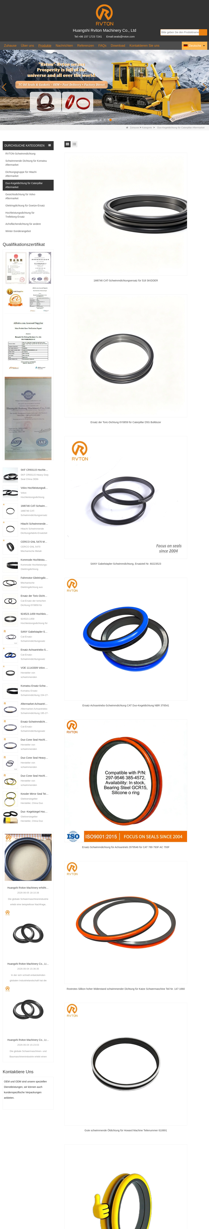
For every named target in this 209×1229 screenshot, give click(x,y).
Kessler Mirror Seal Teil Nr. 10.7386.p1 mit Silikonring (35, 793)
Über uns (27, 45)
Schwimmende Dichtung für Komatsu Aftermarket (26, 162)
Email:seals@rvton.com (120, 36)
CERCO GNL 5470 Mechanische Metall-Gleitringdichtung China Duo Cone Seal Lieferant (35, 541)
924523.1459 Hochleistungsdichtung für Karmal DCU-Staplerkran (35, 613)
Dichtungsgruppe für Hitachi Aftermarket (21, 174)
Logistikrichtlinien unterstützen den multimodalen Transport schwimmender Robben (128, 1186)
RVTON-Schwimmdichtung (20, 153)
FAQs (102, 45)
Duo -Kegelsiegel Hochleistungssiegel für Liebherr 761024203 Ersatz (35, 811)
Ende (151, 419)
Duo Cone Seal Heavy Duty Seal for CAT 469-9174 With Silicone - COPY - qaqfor (35, 757)
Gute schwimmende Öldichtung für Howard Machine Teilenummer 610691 (86, 332)
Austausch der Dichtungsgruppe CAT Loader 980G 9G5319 (135, 396)
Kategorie (147, 127)
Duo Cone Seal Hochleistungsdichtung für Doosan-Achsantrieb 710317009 (35, 739)
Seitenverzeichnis (172, 1226)
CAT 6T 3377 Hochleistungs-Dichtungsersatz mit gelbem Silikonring (184, 332)
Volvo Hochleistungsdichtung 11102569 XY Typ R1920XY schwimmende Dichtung (35, 487)
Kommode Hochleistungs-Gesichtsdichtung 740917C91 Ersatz (35, 559)
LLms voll (201, 1226)
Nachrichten (64, 45)
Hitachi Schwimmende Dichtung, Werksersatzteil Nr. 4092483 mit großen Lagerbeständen (35, 523)
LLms (189, 1226)
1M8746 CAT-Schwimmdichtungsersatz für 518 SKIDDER (35, 505)
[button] (98, 120)
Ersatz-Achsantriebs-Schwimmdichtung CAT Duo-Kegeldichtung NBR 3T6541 (35, 649)
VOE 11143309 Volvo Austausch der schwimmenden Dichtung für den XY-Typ (35, 667)
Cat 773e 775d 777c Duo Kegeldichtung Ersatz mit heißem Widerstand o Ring (135, 332)
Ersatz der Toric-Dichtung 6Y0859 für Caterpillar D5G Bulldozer (35, 595)
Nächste (139, 419)
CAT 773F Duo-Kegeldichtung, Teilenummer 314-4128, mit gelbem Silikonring (87, 396)
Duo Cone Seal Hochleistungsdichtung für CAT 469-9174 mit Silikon (35, 775)
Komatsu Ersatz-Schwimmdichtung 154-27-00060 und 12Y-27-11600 (35, 685)
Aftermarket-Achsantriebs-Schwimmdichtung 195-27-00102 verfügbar (35, 703)
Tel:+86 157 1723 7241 (88, 36)
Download (118, 45)
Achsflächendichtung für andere (23, 223)
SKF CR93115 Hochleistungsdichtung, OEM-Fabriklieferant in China (35, 469)
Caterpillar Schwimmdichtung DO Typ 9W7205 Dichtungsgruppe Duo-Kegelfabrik (184, 396)
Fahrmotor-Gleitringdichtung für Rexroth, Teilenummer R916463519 (35, 577)
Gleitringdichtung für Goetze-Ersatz (25, 205)
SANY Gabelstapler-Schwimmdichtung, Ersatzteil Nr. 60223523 (35, 631)
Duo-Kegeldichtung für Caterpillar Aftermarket (24, 185)
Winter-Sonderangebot (18, 231)
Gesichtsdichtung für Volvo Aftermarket (20, 196)
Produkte (44, 45)
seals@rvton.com (69, 1194)
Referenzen (85, 45)
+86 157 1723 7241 (70, 1182)
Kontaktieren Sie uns (144, 45)
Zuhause (10, 45)
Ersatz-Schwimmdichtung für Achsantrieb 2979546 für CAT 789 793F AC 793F (35, 721)
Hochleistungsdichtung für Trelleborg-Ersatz (19, 214)
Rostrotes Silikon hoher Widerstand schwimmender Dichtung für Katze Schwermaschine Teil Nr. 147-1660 (183, 269)
